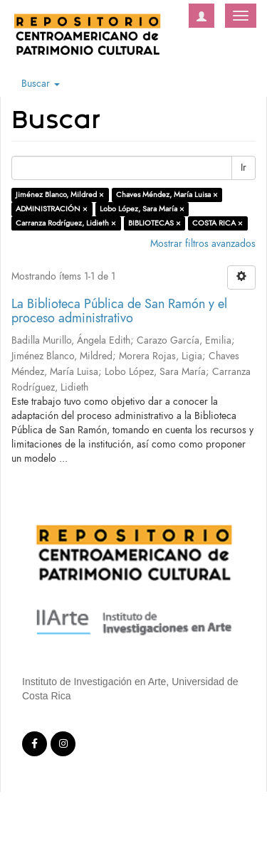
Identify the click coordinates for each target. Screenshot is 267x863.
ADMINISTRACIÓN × (52, 208)
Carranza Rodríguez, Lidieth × (66, 223)
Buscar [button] (40, 83)
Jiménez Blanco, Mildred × (60, 194)
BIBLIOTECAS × (154, 223)
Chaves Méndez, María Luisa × (167, 194)
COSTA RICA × (217, 223)
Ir (243, 167)
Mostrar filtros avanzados (203, 243)
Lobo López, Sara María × (142, 208)
